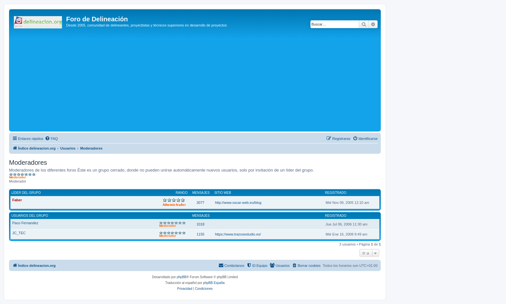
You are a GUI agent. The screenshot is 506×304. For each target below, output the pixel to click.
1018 (200, 224)
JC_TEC (19, 233)
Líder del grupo (26, 192)
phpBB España (214, 283)
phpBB (182, 277)
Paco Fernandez (25, 223)
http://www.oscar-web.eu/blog (238, 202)
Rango (182, 192)
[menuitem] (51, 138)
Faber (17, 200)
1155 (200, 234)
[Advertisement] (204, 81)
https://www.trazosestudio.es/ (238, 234)
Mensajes (201, 192)
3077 (200, 202)
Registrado (335, 192)
